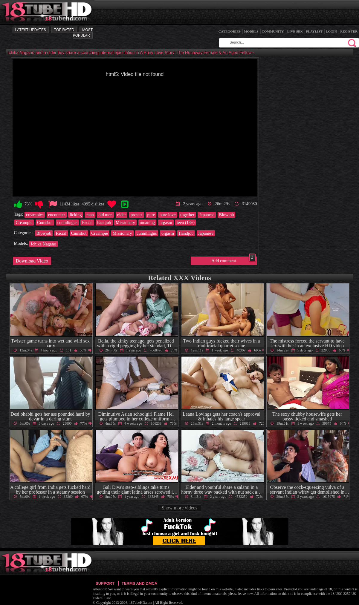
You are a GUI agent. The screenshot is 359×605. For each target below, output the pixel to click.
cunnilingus (67, 222)
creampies (34, 214)
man (90, 214)
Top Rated (64, 30)
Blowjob (226, 214)
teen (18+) (186, 222)
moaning (147, 222)
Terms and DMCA (139, 583)
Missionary (125, 222)
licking (76, 214)
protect (137, 214)
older (121, 214)
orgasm (166, 222)
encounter (56, 214)
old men (105, 214)
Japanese (206, 214)
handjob (104, 222)
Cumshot (45, 222)
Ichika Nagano (43, 244)
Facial (87, 222)
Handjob (186, 233)
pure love (168, 214)
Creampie (24, 222)
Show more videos (179, 507)
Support (105, 583)
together (187, 214)
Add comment (234, 260)
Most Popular (83, 33)
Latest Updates (30, 30)
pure (151, 214)
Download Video (32, 260)
